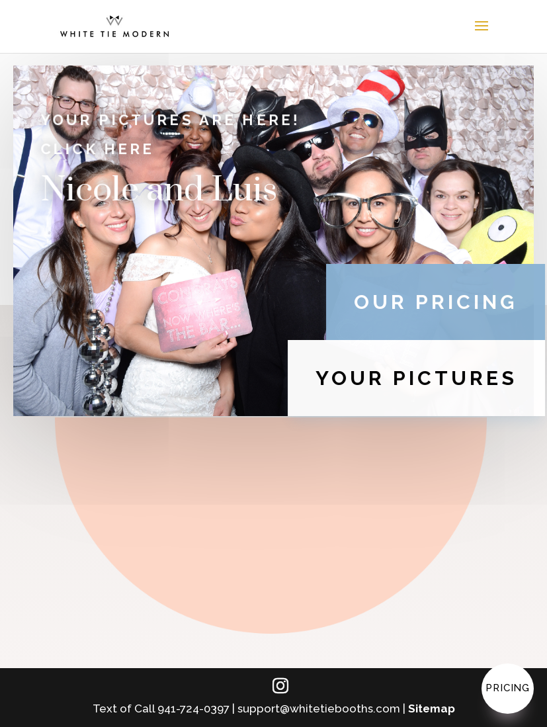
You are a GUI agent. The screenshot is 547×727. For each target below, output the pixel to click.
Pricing (507, 688)
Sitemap (431, 708)
